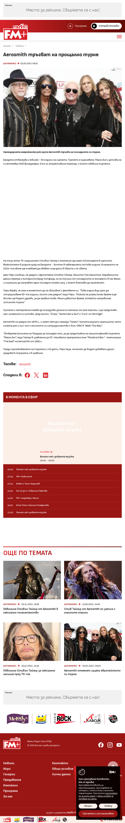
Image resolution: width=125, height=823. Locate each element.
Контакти (60, 763)
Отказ (108, 806)
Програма (77, 26)
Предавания (12, 780)
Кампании (10, 785)
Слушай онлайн (105, 26)
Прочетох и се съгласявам (98, 813)
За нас (8, 796)
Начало (7, 46)
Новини (20, 46)
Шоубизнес (9, 63)
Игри (7, 769)
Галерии (9, 774)
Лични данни (61, 774)
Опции (88, 806)
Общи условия (62, 769)
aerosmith (25, 364)
